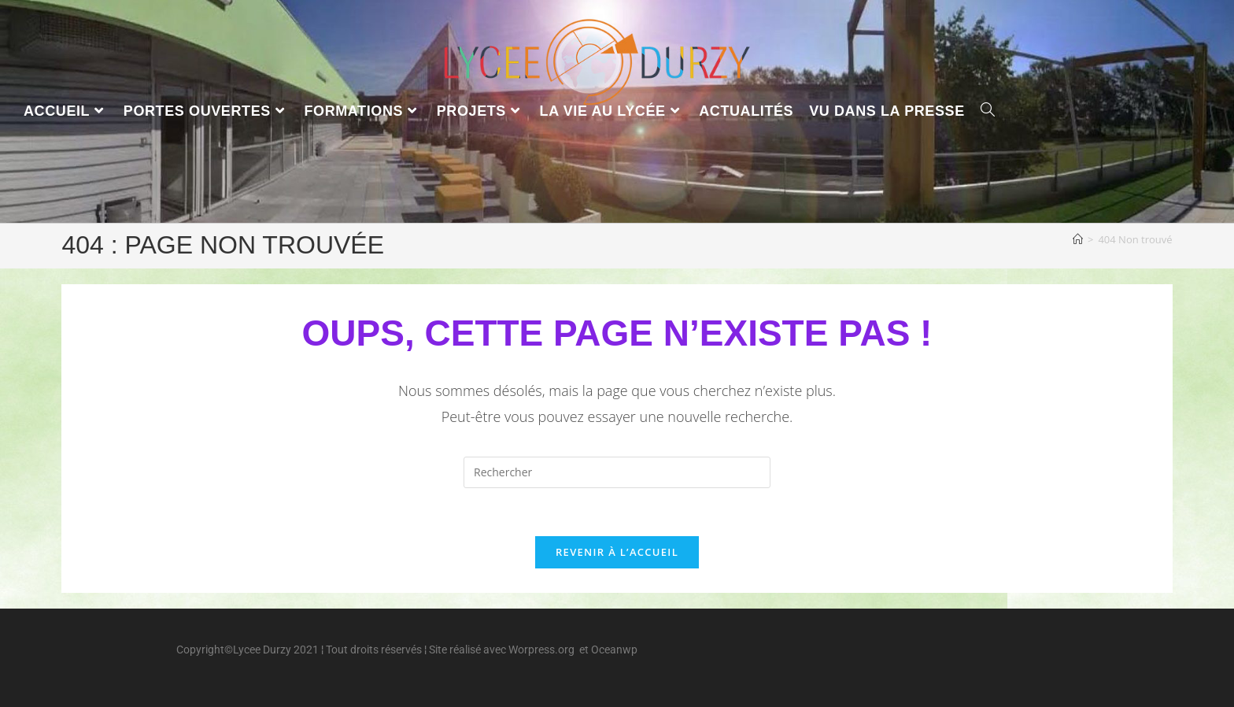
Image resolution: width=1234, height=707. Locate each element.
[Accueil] (1078, 239)
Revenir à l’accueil (617, 552)
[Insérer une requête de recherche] (617, 472)
